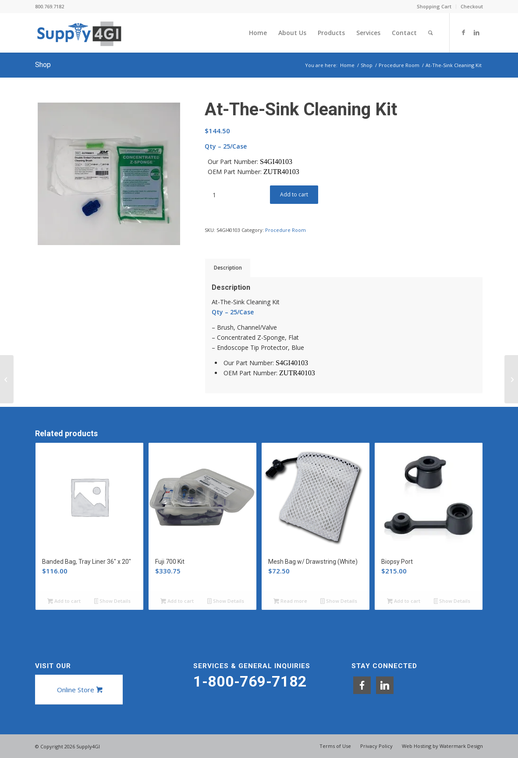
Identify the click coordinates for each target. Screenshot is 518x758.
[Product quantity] (214, 194)
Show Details (112, 601)
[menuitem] (434, 6)
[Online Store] (79, 690)
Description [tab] (228, 267)
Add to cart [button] (64, 601)
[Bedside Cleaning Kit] (511, 379)
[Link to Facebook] (463, 32)
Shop (43, 64)
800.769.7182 (49, 6)
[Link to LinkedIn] (476, 32)
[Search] (430, 33)
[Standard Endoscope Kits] (7, 379)
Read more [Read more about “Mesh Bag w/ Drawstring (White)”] (290, 601)
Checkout (472, 6)
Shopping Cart (434, 6)
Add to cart (294, 194)
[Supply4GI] (79, 33)
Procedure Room (285, 230)
